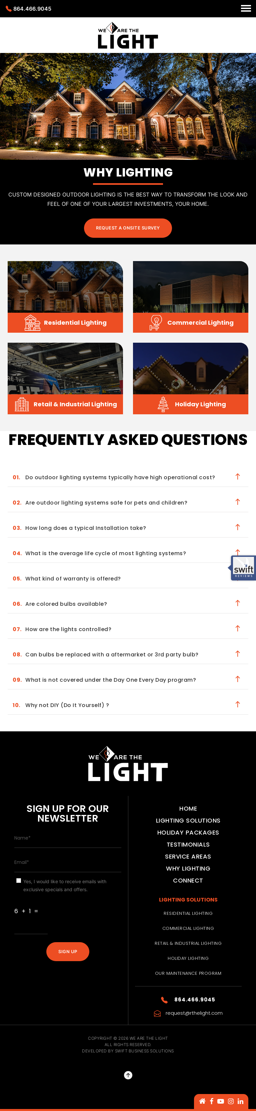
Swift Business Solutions (144, 1050)
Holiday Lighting (188, 958)
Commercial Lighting (188, 928)
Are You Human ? (36, 899)
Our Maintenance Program (188, 973)
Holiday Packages (188, 832)
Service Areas (188, 856)
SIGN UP (67, 951)
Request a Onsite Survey (128, 227)
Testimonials (188, 844)
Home (188, 808)
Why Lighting (188, 868)
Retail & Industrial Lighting (188, 943)
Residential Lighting (188, 913)
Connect (188, 880)
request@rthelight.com (188, 1012)
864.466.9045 (28, 9)
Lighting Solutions (188, 820)
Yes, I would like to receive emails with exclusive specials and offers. (64, 885)
